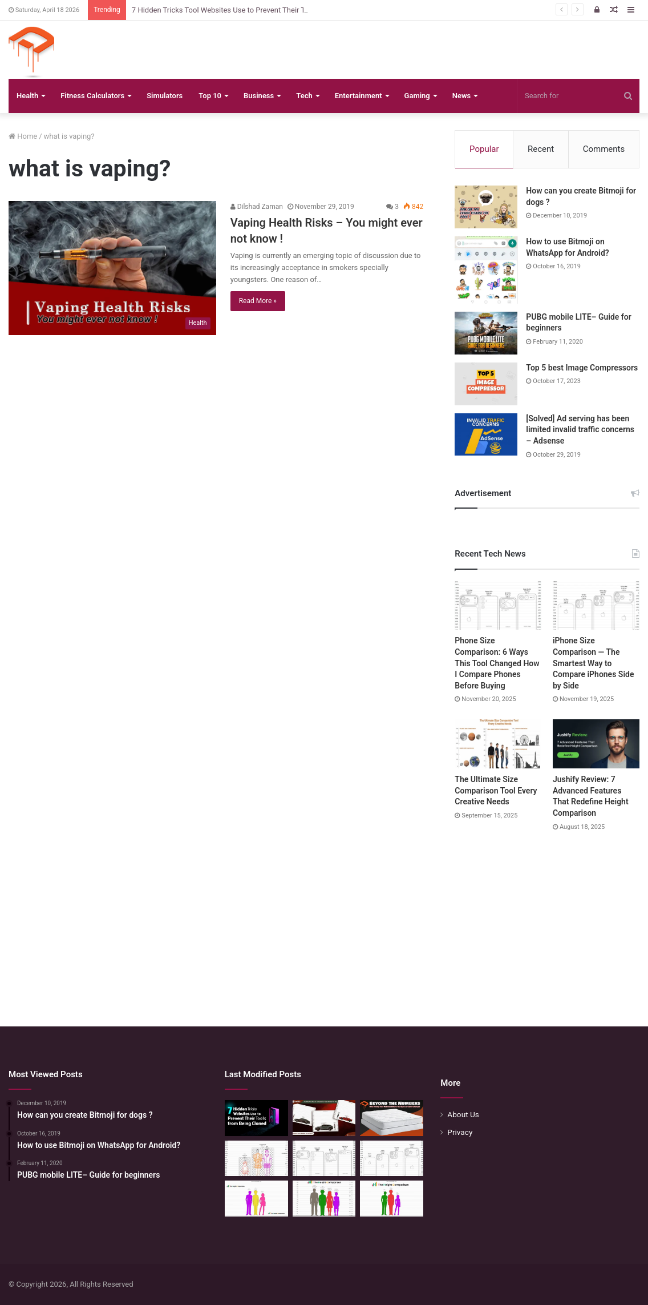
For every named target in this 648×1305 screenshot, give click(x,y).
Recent (541, 149)
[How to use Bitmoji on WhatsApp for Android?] (486, 270)
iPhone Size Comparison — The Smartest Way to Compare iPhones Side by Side (593, 663)
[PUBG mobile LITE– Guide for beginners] (486, 333)
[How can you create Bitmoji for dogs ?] (486, 207)
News (461, 95)
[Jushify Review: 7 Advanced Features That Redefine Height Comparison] (596, 743)
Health (27, 95)
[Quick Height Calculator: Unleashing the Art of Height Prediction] (324, 1199)
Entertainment (358, 95)
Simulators (165, 95)
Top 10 (210, 95)
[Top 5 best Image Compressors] (486, 383)
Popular (484, 149)
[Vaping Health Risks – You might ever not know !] (112, 268)
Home (23, 136)
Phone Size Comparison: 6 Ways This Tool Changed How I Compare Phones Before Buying (497, 663)
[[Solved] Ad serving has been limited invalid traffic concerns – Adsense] (486, 434)
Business (259, 95)
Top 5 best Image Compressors (582, 367)
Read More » (258, 301)
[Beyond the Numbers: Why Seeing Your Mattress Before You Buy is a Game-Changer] (391, 1118)
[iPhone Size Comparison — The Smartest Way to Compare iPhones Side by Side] (596, 605)
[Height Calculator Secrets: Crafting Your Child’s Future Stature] (256, 1199)
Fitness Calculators (92, 95)
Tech (304, 95)
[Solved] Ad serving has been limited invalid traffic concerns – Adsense (580, 429)
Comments (604, 149)
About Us (463, 1114)
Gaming (417, 95)
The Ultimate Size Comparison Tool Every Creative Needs (496, 790)
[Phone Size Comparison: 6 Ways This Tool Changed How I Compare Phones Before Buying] (498, 605)
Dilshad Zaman (256, 207)
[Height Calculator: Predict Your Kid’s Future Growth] (391, 1199)
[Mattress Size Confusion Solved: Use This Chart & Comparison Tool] (256, 1159)
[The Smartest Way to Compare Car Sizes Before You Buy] (324, 1118)
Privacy (459, 1132)
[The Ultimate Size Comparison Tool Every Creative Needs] (498, 743)
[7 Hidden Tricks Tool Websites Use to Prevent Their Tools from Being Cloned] (256, 1118)
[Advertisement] (324, 918)
